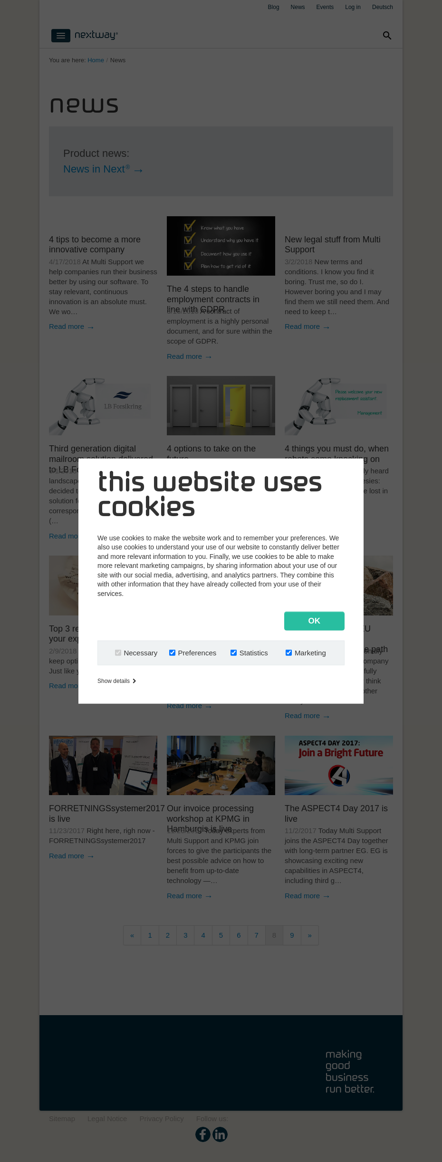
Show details (116, 681)
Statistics (254, 653)
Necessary (140, 653)
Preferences (197, 653)
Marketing (310, 653)
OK (314, 620)
